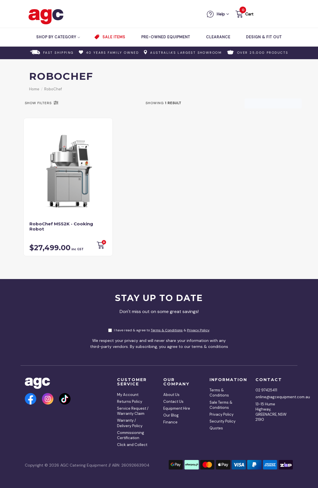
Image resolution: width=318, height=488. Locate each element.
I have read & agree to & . (159, 330)
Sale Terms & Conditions (221, 405)
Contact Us (173, 401)
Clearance (218, 37)
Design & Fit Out (264, 37)
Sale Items (113, 37)
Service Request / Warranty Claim (132, 411)
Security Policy (223, 421)
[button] (244, 15)
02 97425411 (266, 390)
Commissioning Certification (130, 435)
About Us (171, 394)
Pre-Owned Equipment (165, 37)
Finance (170, 422)
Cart (249, 14)
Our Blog (171, 415)
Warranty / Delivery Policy (129, 423)
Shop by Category (58, 37)
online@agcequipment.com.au (272, 397)
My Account (127, 394)
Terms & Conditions (167, 330)
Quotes (216, 428)
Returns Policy (129, 401)
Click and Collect (132, 444)
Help (221, 14)
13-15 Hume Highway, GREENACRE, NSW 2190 (271, 412)
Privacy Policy (198, 330)
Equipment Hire (176, 408)
